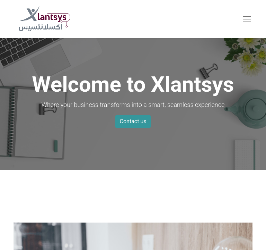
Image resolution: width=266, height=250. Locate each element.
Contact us (133, 121)
